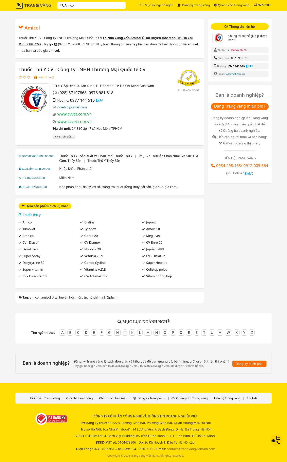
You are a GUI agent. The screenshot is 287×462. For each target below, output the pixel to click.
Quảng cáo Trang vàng (231, 5)
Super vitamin (33, 269)
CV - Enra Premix (35, 276)
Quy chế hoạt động (79, 398)
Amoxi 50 (153, 229)
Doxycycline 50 (34, 263)
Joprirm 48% (155, 249)
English (252, 398)
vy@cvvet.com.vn (235, 74)
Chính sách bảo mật (113, 398)
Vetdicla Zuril (93, 256)
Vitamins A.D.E (95, 269)
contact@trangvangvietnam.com (191, 449)
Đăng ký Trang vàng (194, 5)
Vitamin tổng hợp (159, 276)
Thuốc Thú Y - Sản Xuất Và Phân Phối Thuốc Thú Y (95, 156)
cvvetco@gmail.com (72, 107)
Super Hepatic (156, 263)
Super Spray (31, 256)
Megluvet (153, 236)
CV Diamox (92, 242)
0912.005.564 (255, 165)
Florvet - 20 (92, 249)
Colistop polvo (156, 269)
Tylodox (90, 229)
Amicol (28, 222)
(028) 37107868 (72, 92)
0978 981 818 (101, 92)
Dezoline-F (30, 249)
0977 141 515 (82, 100)
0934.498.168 (228, 165)
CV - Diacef (30, 242)
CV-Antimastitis (95, 276)
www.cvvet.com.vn (74, 114)
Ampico (28, 236)
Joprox (151, 222)
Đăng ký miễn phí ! (249, 364)
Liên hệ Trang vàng (227, 398)
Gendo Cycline (94, 263)
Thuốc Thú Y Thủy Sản (104, 160)
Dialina (89, 222)
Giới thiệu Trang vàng (45, 398)
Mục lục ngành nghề (156, 5)
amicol (68, 5)
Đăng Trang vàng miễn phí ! (239, 106)
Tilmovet (29, 229)
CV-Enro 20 (154, 242)
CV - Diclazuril (156, 256)
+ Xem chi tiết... (64, 136)
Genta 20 (91, 236)
